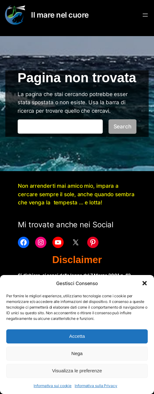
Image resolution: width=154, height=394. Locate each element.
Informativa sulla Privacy (96, 385)
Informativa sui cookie (53, 385)
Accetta (77, 336)
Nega (77, 353)
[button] (144, 283)
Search (122, 126)
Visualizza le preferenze (77, 370)
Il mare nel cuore (60, 14)
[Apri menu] (145, 15)
